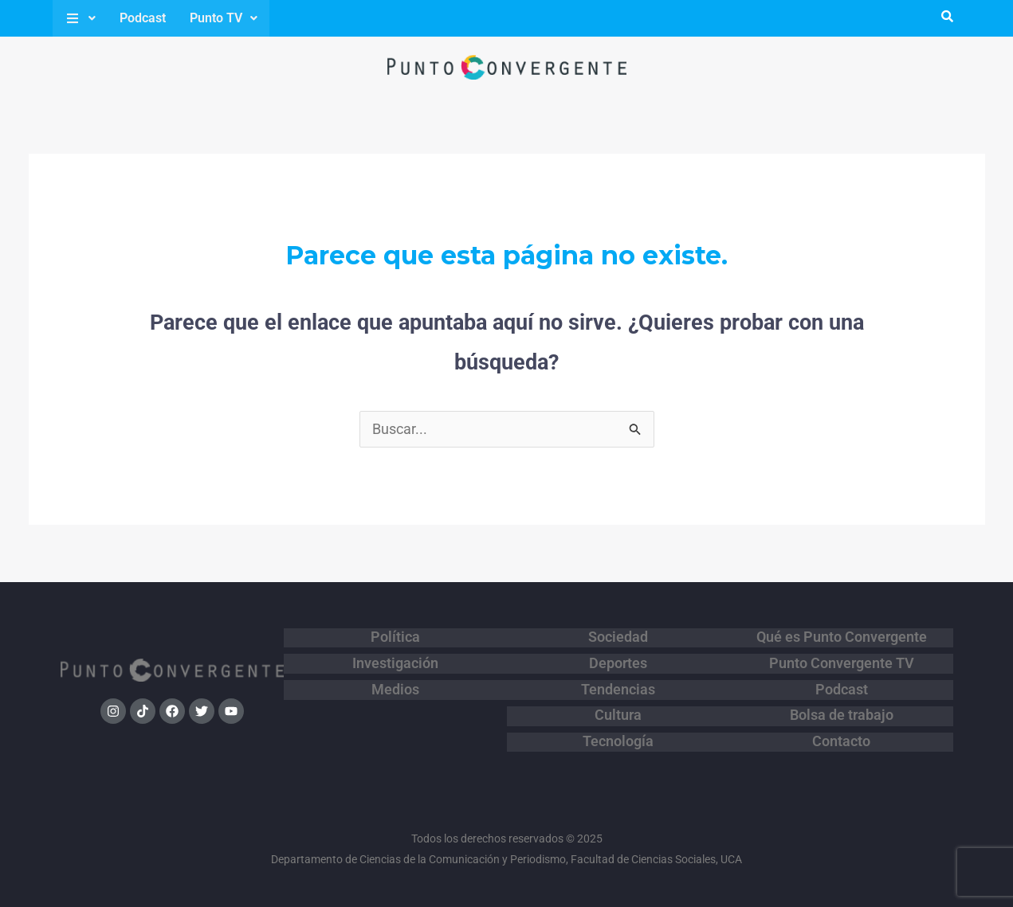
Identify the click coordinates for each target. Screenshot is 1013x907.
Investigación (395, 657)
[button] (80, 18)
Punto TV (223, 17)
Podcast (143, 17)
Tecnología (618, 719)
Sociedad (618, 636)
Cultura (618, 698)
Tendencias (618, 677)
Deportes (618, 657)
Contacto (841, 719)
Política (395, 636)
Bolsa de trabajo (841, 698)
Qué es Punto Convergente (841, 636)
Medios (395, 677)
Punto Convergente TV (841, 657)
